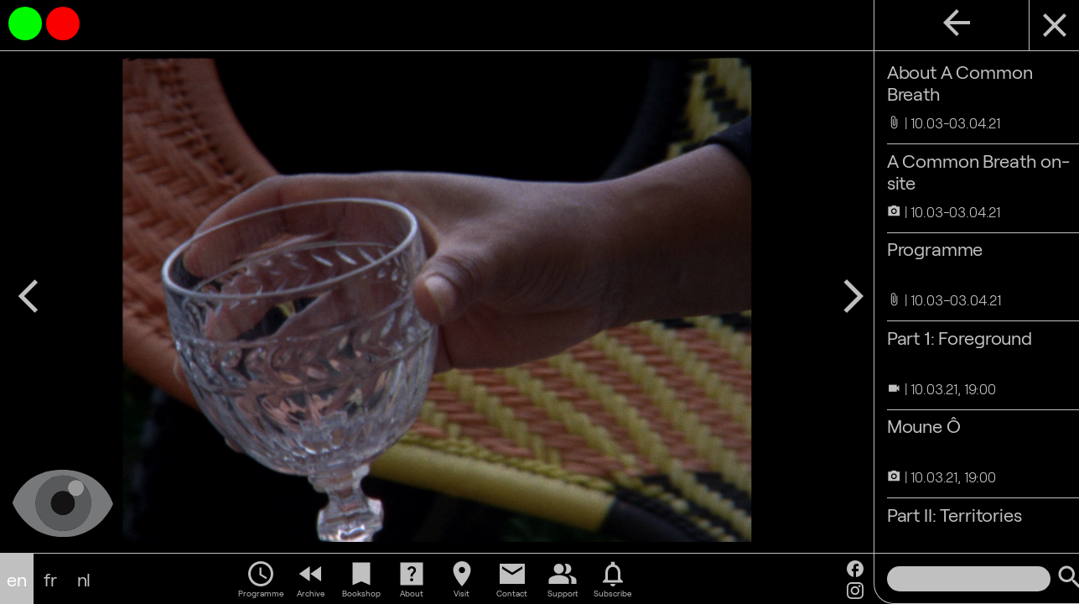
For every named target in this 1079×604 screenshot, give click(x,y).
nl (84, 579)
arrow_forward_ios (832, 290)
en (17, 579)
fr (50, 579)
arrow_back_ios (28, 290)
